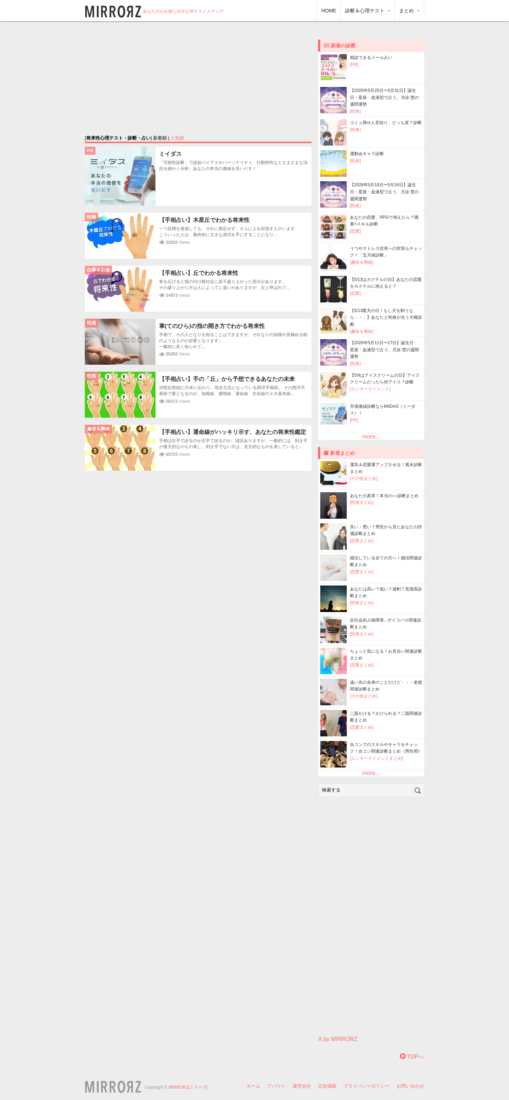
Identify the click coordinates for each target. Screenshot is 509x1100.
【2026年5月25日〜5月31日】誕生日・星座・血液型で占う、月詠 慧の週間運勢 (384, 97)
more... (371, 437)
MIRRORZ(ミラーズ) (188, 1087)
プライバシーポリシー (367, 1086)
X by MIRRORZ (337, 1039)
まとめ (409, 10)
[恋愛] (355, 231)
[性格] (355, 111)
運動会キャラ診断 (367, 153)
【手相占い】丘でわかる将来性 (198, 273)
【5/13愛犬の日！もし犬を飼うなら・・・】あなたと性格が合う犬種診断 (386, 317)
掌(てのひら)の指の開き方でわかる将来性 (212, 326)
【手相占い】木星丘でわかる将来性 (204, 220)
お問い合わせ (410, 1086)
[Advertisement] (198, 77)
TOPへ (412, 1057)
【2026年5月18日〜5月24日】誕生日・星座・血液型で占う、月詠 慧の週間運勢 (384, 191)
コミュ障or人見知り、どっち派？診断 (386, 122)
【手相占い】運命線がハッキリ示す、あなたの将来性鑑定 (232, 432)
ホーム (253, 1086)
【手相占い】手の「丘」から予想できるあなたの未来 (227, 379)
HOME (328, 10)
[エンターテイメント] (370, 389)
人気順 (177, 138)
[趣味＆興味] (362, 262)
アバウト (276, 1086)
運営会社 (302, 1086)
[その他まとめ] (364, 478)
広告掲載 (327, 1086)
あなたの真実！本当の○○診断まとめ (384, 495)
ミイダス (170, 154)
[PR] (354, 64)
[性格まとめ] (362, 502)
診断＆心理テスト (367, 10)
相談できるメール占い (371, 57)
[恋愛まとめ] (362, 540)
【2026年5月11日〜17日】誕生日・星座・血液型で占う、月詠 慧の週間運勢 (384, 349)
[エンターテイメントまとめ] (376, 758)
